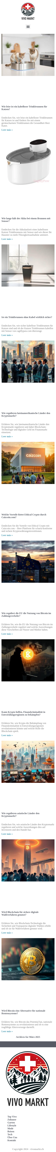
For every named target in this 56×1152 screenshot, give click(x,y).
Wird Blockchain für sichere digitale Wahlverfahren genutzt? (20, 913)
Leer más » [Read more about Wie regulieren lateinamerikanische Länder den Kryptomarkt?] (7, 436)
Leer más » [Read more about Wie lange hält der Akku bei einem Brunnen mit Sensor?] (7, 239)
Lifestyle (11, 1125)
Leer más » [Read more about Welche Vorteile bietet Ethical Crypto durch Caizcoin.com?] (7, 535)
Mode (10, 1128)
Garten (11, 1122)
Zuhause (11, 1119)
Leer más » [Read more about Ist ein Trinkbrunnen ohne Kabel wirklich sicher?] (7, 335)
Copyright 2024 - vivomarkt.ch (28, 1149)
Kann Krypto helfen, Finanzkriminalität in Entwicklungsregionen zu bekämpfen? (23, 713)
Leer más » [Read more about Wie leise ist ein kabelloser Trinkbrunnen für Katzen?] (7, 130)
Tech (9, 1134)
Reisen (10, 1131)
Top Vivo (12, 1116)
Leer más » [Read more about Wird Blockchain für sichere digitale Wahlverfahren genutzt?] (7, 932)
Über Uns (12, 1137)
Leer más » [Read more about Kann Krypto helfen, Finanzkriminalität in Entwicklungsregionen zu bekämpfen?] (7, 735)
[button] (28, 26)
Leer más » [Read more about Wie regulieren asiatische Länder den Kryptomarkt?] (7, 834)
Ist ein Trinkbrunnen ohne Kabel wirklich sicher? (26, 317)
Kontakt (11, 1140)
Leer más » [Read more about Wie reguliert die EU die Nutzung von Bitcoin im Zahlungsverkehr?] (7, 634)
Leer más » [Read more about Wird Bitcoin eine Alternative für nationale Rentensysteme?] (7, 1031)
